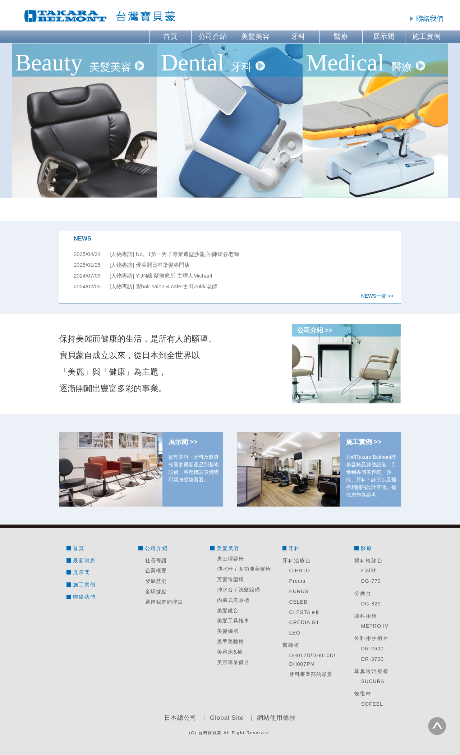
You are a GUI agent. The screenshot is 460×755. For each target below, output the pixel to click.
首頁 (170, 36)
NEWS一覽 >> (377, 296)
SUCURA (373, 681)
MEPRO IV (374, 626)
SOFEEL (372, 704)
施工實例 (426, 36)
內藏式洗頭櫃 (233, 600)
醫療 (341, 36)
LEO (294, 633)
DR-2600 (372, 648)
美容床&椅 (229, 652)
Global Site (227, 717)
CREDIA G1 (304, 622)
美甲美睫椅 (230, 641)
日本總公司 (180, 717)
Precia (297, 581)
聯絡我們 (429, 18)
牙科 (298, 36)
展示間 (384, 36)
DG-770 (371, 581)
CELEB (298, 602)
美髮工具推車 (233, 620)
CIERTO (299, 570)
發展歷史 (156, 581)
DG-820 (371, 604)
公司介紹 (212, 36)
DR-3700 (372, 659)
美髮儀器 (228, 631)
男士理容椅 (230, 559)
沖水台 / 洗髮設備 (238, 589)
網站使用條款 (276, 717)
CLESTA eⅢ (305, 612)
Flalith (369, 570)
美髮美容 (255, 36)
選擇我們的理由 (164, 602)
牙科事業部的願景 (310, 674)
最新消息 (84, 560)
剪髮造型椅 (230, 579)
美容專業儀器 (233, 662)
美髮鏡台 (228, 610)
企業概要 (156, 570)
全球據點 (156, 591)
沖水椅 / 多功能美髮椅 (244, 569)
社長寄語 (156, 560)
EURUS (299, 591)
